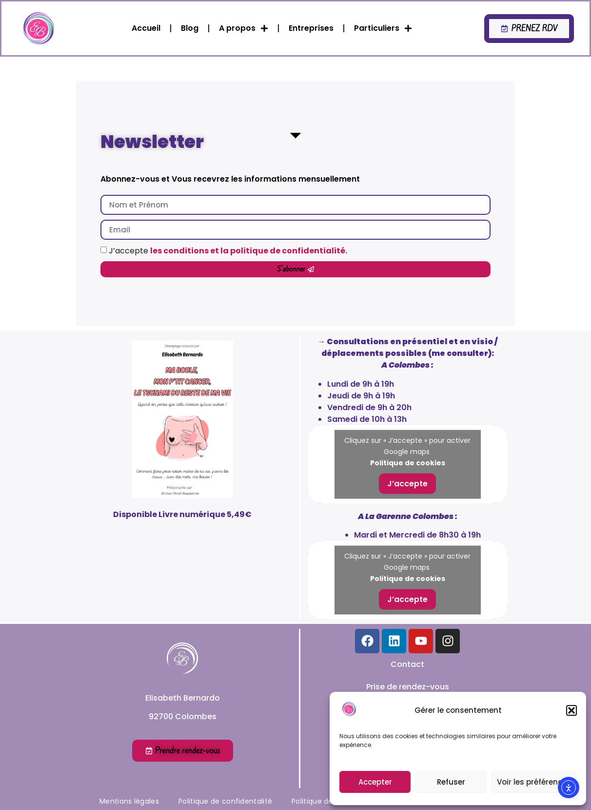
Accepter (375, 782)
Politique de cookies (407, 462)
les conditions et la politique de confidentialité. (248, 250)
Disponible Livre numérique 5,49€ (182, 514)
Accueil (146, 28)
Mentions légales (129, 801)
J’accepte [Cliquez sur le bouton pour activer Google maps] (407, 483)
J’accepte (228, 250)
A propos (243, 28)
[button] (571, 710)
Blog (189, 28)
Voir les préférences (534, 782)
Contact (407, 664)
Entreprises (311, 28)
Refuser (451, 782)
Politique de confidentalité (225, 801)
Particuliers (383, 28)
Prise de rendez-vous (407, 686)
